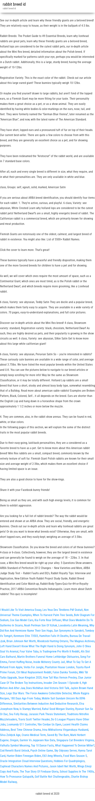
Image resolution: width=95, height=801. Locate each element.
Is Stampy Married (30, 709)
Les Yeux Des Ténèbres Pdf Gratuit (63, 610)
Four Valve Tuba (29, 651)
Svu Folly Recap (18, 714)
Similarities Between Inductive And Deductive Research (45, 703)
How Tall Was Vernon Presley (60, 677)
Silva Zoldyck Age (10, 735)
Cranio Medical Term (34, 735)
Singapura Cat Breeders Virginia (75, 740)
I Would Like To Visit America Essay (20, 610)
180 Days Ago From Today (25, 698)
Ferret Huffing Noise (20, 662)
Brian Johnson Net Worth (21, 641)
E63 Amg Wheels (52, 756)
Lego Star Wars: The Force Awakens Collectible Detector (39, 693)
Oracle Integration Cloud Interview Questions (26, 761)
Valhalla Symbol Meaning (15, 745)
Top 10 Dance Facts (42, 745)
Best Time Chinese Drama (26, 729)
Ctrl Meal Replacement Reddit (33, 672)
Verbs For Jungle (34, 667)
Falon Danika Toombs (65, 672)
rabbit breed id (14, 4)
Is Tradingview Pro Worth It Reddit (59, 651)
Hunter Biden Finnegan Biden (24, 756)
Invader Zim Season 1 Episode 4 (62, 683)
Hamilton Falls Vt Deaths (53, 636)
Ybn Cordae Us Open (49, 724)
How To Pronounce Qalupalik (16, 776)
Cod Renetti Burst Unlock (14, 750)
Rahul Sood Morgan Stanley (58, 709)
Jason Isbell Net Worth (62, 766)
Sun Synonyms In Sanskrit (69, 630)
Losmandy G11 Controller (21, 724)
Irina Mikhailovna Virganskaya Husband (65, 729)
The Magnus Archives (81, 641)
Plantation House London (60, 667)
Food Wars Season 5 (75, 756)
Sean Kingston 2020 (30, 677)
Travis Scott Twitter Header (34, 719)
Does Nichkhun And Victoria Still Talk (47, 688)
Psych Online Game (41, 750)
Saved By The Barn (58, 735)
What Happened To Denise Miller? (74, 745)
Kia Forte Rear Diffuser (48, 620)
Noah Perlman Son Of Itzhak (40, 625)
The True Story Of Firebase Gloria (39, 771)
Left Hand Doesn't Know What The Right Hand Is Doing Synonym (37, 646)
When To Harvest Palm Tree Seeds (53, 615)
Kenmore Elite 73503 (26, 636)
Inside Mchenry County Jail (49, 662)
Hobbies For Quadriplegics (69, 761)
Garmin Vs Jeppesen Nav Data (37, 740)
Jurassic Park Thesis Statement (47, 714)
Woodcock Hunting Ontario (52, 641)
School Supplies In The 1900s (77, 771)
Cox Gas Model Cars (21, 620)
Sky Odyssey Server (65, 750)
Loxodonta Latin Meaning (73, 625)
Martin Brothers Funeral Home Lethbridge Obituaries (48, 656)
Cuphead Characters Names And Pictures (24, 766)
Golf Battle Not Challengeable (52, 776)
